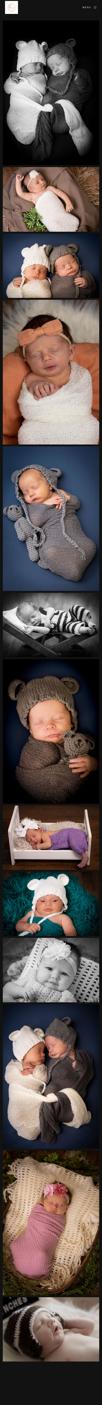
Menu (89, 7)
